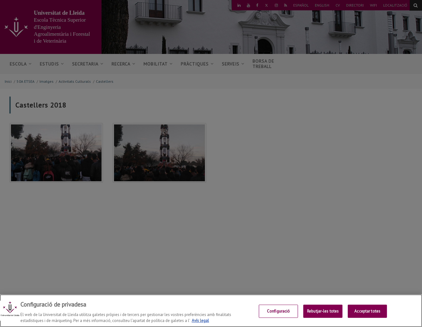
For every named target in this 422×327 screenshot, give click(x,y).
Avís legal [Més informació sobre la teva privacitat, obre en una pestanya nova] (200, 323)
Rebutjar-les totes (323, 313)
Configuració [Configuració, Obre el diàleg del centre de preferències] (278, 313)
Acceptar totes (367, 313)
